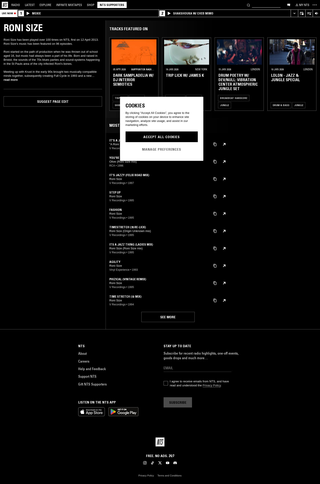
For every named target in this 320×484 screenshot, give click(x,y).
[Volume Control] (316, 13)
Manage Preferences (161, 149)
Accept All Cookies (161, 137)
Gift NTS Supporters (92, 384)
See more (168, 317)
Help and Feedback (92, 369)
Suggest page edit (53, 101)
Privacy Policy (212, 385)
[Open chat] (288, 4)
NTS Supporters (112, 5)
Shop (90, 5)
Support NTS (87, 376)
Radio (15, 5)
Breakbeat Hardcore (233, 98)
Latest (30, 5)
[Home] (5, 5)
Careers (83, 361)
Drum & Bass (281, 105)
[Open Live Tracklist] (309, 13)
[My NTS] (302, 5)
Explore (45, 5)
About (82, 353)
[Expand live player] (294, 13)
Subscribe (177, 402)
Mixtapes (69, 5)
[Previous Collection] (311, 74)
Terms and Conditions (170, 475)
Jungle (224, 105)
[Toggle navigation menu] (314, 5)
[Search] (248, 5)
